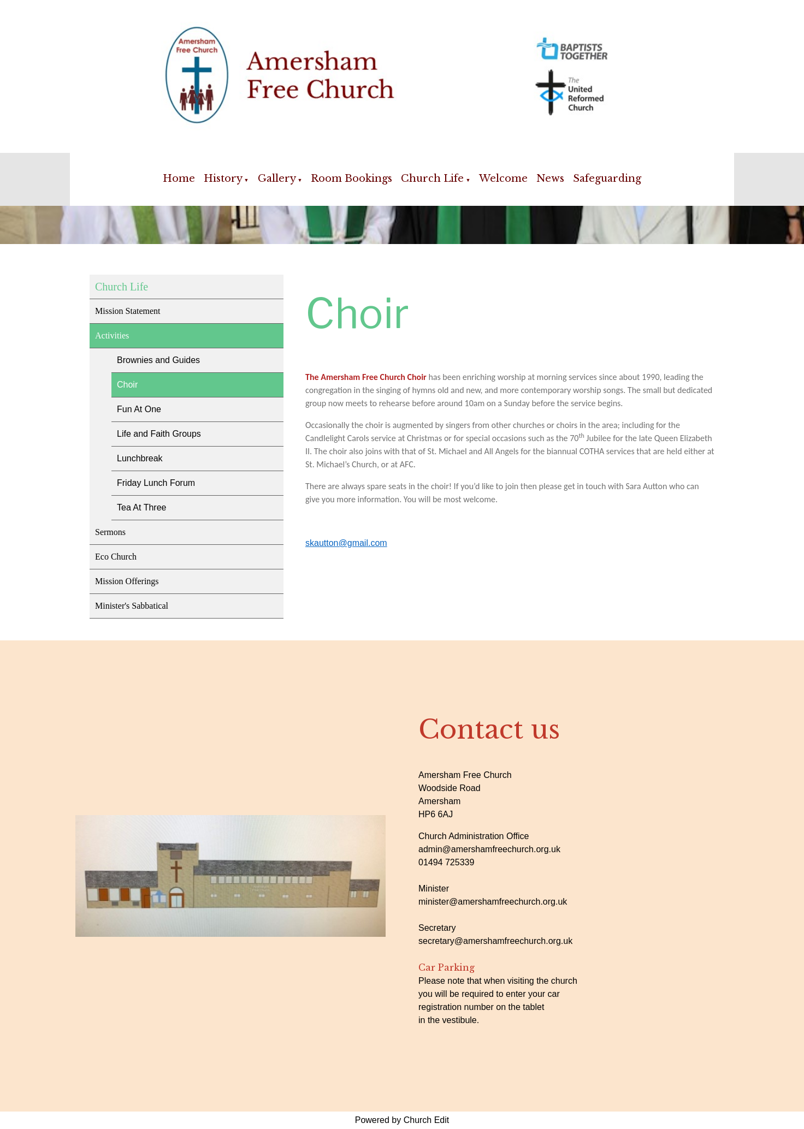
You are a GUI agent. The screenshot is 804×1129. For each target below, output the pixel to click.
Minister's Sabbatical (131, 605)
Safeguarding (607, 179)
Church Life (432, 179)
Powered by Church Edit (402, 1120)
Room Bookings (351, 179)
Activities (112, 335)
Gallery (277, 179)
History (223, 179)
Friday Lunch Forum (156, 483)
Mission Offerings (127, 581)
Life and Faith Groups (159, 433)
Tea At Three (141, 507)
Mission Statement (128, 311)
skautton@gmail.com (346, 543)
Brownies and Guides (158, 360)
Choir (127, 384)
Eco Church (116, 556)
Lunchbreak (140, 458)
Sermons (110, 532)
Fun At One (139, 409)
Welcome (503, 179)
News (550, 179)
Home (179, 179)
